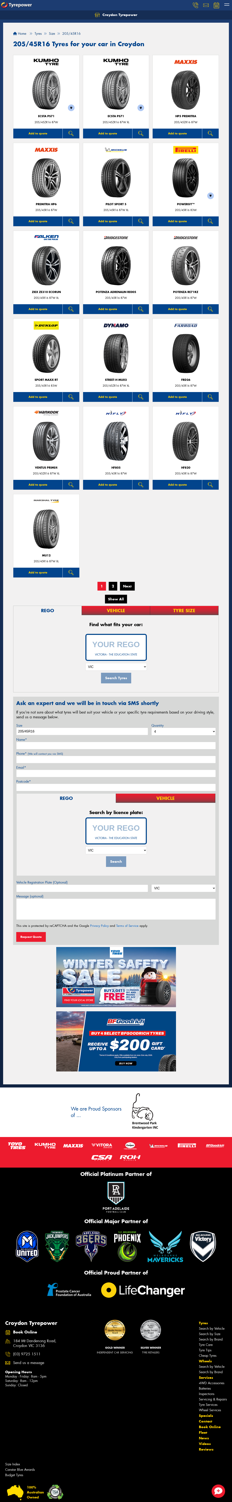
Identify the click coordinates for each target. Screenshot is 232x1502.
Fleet (203, 1432)
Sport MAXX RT (46, 380)
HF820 (185, 467)
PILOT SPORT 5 (116, 204)
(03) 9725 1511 (27, 1354)
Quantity (157, 725)
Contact (205, 1421)
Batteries (205, 1388)
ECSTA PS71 (46, 116)
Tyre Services (208, 1405)
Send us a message (28, 1362)
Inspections (206, 1394)
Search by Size (209, 1334)
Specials (206, 1415)
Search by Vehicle (212, 1328)
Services (206, 1377)
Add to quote (38, 133)
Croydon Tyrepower (116, 14)
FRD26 (185, 380)
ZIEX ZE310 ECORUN (46, 292)
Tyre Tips (205, 1350)
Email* (21, 767)
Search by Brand (211, 1339)
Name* (21, 739)
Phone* (39, 753)
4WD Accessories (211, 1383)
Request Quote (31, 937)
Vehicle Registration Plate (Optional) (42, 882)
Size (19, 725)
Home (19, 33)
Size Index (12, 1464)
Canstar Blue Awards (20, 1469)
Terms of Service (127, 926)
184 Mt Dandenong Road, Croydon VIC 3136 (34, 1343)
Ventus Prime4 (46, 467)
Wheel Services (210, 1410)
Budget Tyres (14, 1475)
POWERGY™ (186, 204)
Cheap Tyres (207, 1355)
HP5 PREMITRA (185, 116)
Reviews (206, 1449)
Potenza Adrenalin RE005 (116, 292)
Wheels (205, 1361)
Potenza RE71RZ (185, 292)
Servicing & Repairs (213, 1399)
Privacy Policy (99, 926)
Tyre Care (206, 1345)
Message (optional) (30, 896)
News (204, 1438)
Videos (205, 1443)
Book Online (210, 1427)
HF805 (116, 467)
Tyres (203, 1323)
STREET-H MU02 (116, 380)
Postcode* (23, 781)
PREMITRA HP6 (46, 204)
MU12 (46, 555)
